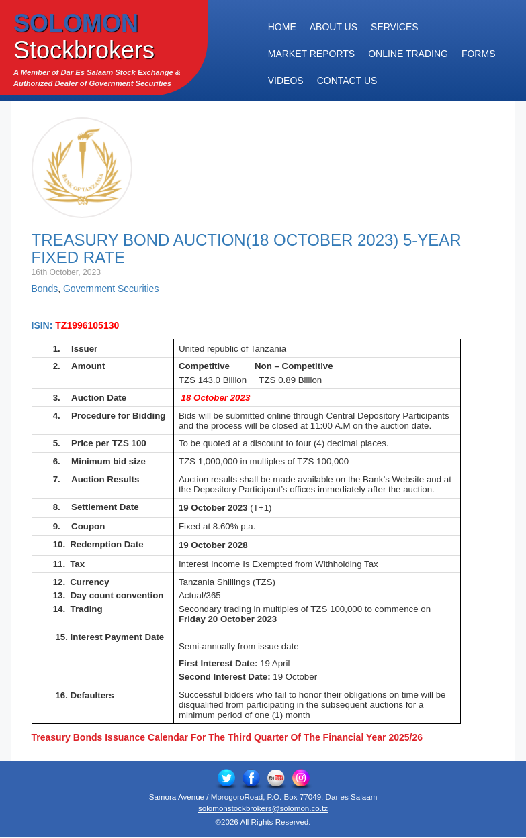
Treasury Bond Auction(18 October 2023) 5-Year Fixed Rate (247, 248)
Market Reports (311, 53)
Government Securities (111, 288)
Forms (479, 53)
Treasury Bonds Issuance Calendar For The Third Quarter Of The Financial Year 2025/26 (227, 737)
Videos (286, 80)
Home (282, 26)
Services (395, 26)
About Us (333, 26)
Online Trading (408, 53)
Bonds (45, 288)
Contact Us (347, 80)
